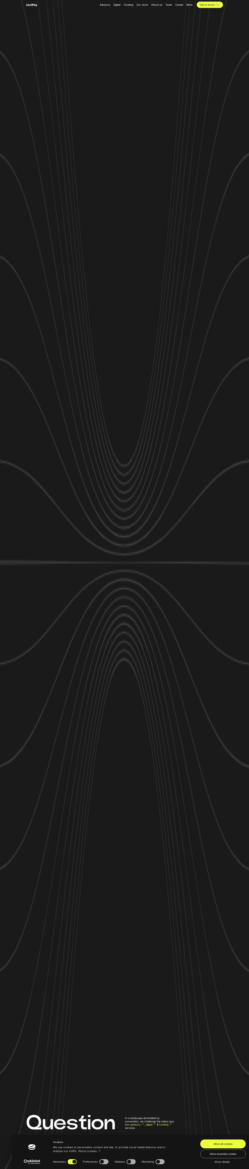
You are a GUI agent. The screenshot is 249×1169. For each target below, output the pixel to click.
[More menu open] (189, 5)
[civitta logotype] (31, 5)
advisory (135, 1124)
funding (163, 1124)
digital (149, 1124)
